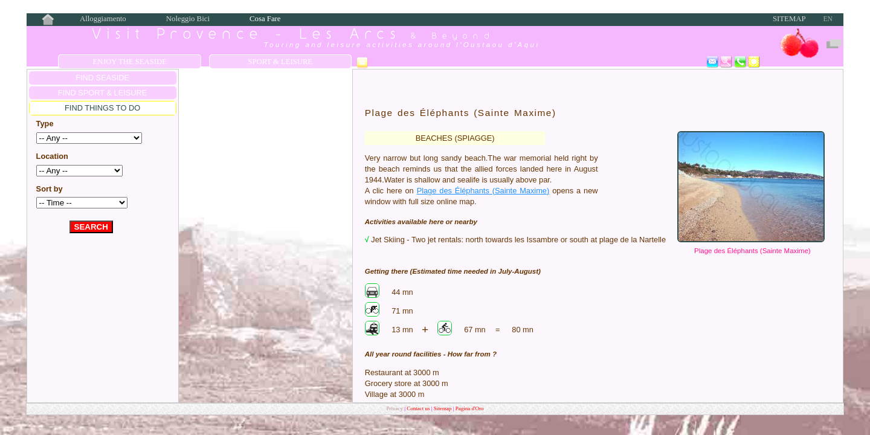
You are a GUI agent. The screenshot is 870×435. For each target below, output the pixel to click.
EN (827, 18)
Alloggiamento (103, 18)
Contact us (419, 408)
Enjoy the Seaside (129, 61)
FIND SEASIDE (102, 77)
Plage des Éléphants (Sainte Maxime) (752, 250)
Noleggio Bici (188, 18)
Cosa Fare (265, 18)
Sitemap (789, 18)
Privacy (394, 408)
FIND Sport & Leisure (102, 92)
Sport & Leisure (280, 61)
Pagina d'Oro (470, 408)
